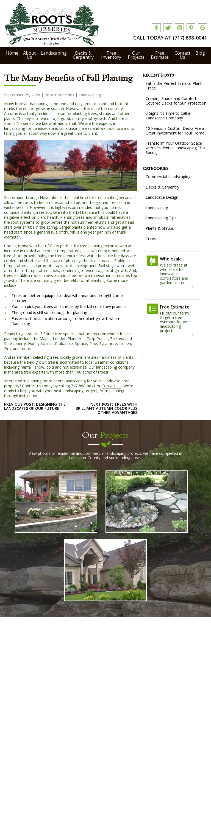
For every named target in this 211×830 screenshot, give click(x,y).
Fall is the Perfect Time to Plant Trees (174, 86)
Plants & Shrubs (160, 228)
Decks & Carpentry (83, 55)
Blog (200, 53)
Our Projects (136, 55)
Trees (151, 238)
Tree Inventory (111, 55)
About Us (29, 55)
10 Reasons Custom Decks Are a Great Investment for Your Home (175, 131)
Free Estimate (160, 55)
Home (12, 53)
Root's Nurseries (59, 94)
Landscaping (54, 53)
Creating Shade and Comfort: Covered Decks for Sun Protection (176, 101)
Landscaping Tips (161, 217)
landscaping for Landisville (27, 128)
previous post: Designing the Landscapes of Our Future (35, 406)
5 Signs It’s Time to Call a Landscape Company (168, 115)
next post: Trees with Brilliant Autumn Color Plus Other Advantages (106, 408)
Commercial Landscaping (168, 176)
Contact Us (182, 55)
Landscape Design (162, 197)
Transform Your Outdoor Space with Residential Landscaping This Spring (175, 148)
